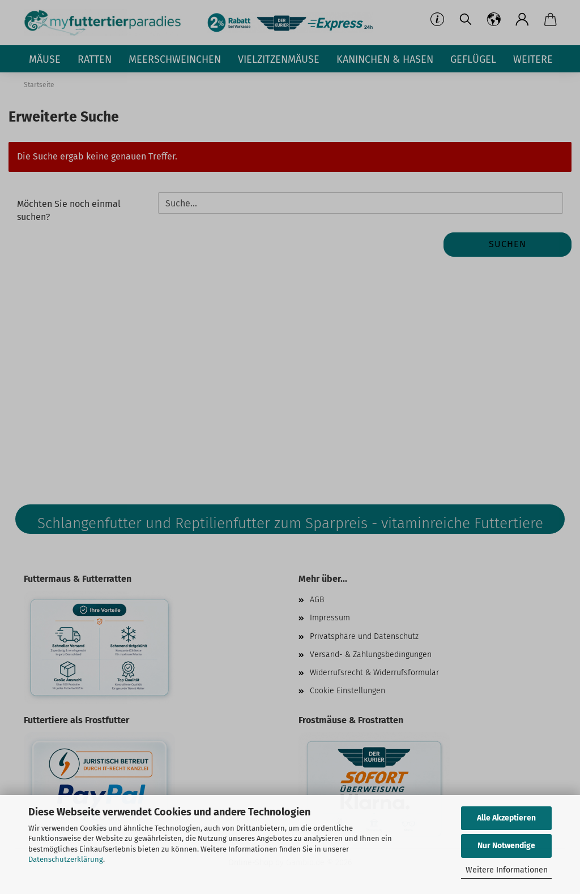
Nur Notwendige (506, 845)
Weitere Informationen (507, 870)
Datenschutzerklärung (65, 859)
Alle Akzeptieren (506, 818)
